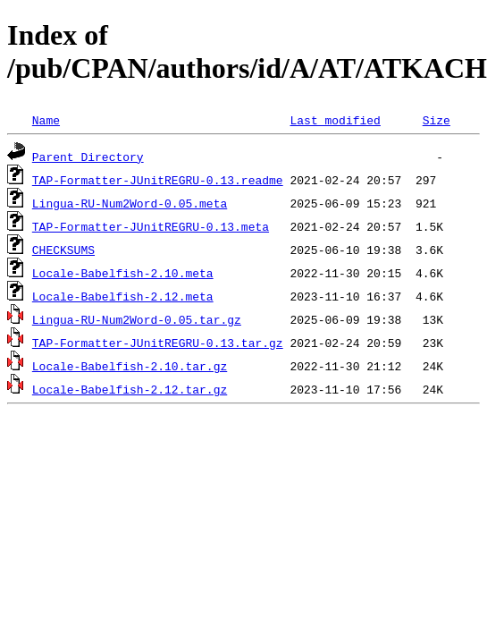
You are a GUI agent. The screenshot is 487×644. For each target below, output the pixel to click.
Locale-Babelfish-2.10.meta (123, 273)
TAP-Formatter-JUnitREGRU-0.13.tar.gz (157, 343)
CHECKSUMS (63, 250)
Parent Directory (88, 156)
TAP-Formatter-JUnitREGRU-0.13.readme (157, 180)
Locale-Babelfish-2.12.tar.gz (129, 389)
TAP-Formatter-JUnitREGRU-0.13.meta (150, 226)
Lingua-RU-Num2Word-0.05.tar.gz (136, 319)
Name (46, 120)
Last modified (335, 120)
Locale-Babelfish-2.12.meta (123, 296)
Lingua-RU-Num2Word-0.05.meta (129, 203)
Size (436, 120)
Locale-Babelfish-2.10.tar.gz (129, 366)
